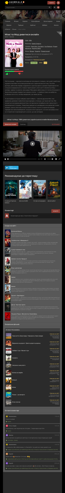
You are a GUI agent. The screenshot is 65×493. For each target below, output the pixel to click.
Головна (7, 21)
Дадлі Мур (34, 46)
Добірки (44, 25)
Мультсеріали (48, 21)
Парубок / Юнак (12, 440)
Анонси (56, 25)
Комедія (37, 51)
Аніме (58, 21)
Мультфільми (35, 21)
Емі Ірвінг (41, 46)
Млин (8, 421)
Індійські (33, 25)
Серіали (25, 21)
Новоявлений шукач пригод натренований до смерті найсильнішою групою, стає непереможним (32, 459)
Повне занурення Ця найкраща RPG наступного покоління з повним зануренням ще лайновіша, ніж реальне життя (32, 449)
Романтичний (45, 51)
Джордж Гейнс (36, 48)
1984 (30, 40)
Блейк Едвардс (36, 43)
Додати (55, 211)
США (26, 40)
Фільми (16, 21)
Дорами (8, 25)
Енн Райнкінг (48, 46)
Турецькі (20, 25)
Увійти (51, 3)
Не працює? (56, 124)
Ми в (13, 167)
